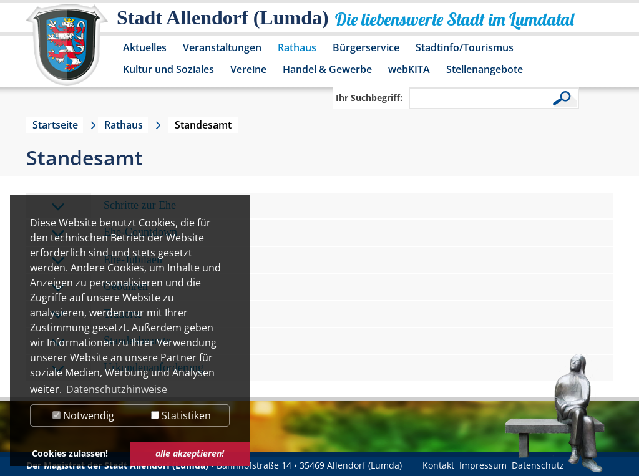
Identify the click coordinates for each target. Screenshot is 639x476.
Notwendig (83, 415)
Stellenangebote (484, 69)
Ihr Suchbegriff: (369, 98)
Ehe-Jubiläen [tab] (106, 260)
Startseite (55, 125)
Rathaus (297, 47)
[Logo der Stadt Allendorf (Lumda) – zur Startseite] (67, 51)
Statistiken (181, 415)
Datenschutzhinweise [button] (116, 389)
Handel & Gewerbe (327, 69)
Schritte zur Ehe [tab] (113, 206)
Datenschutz (538, 465)
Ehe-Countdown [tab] (114, 233)
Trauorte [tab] (96, 315)
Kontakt (438, 465)
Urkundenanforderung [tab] (127, 368)
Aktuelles (145, 47)
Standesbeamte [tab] (111, 341)
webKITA (409, 69)
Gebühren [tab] (99, 287)
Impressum (483, 465)
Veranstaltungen (222, 47)
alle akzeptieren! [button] (189, 453)
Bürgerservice (366, 47)
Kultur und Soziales (168, 69)
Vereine (248, 69)
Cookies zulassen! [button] (70, 453)
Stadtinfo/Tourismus (465, 47)
